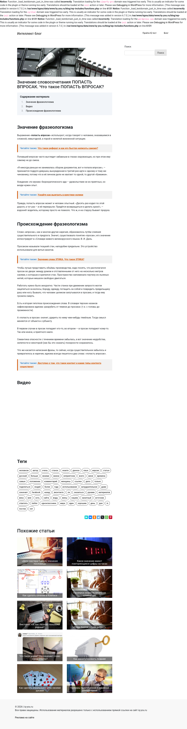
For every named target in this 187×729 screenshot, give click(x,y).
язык (86, 470)
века (21, 498)
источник (99, 498)
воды (55, 498)
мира (62, 503)
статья (106, 470)
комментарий (50, 481)
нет (31, 509)
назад (47, 492)
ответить (23, 503)
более (47, 487)
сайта (46, 498)
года (56, 487)
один (71, 503)
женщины (66, 481)
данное (76, 470)
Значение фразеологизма (40, 102)
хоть (37, 498)
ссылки (78, 481)
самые (22, 481)
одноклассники (48, 503)
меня (90, 476)
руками (91, 492)
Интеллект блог (29, 34)
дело (88, 481)
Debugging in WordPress (129, 5)
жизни (56, 476)
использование (69, 487)
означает (23, 492)
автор (35, 470)
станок (55, 470)
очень (45, 470)
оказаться (79, 492)
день (92, 503)
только (97, 481)
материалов (104, 492)
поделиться (24, 487)
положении (35, 481)
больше (34, 476)
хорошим (82, 503)
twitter (34, 503)
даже (103, 487)
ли (69, 492)
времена (101, 476)
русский (23, 476)
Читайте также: (59, 148)
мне (29, 498)
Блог (166, 33)
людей (37, 487)
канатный (86, 498)
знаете (65, 470)
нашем (74, 498)
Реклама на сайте (24, 717)
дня (101, 503)
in (107, 503)
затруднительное (89, 487)
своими (45, 476)
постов (22, 509)
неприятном (69, 476)
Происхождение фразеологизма (43, 110)
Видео (29, 106)
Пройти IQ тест (149, 33)
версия (95, 470)
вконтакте (59, 492)
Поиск (127, 46)
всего (81, 476)
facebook (36, 492)
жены (64, 498)
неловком (24, 470)
